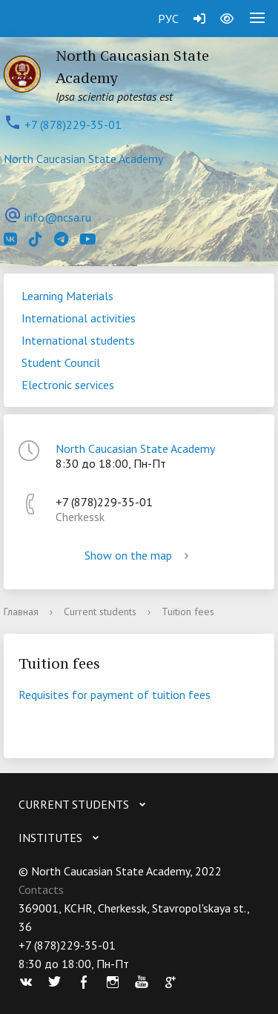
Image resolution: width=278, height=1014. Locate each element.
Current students (100, 611)
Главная (21, 611)
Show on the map (139, 555)
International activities (78, 318)
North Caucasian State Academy (83, 158)
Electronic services (67, 384)
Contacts (41, 889)
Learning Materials (67, 295)
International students (78, 340)
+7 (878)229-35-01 (73, 124)
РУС (168, 18)
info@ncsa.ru (57, 217)
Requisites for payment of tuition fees (115, 694)
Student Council (60, 362)
